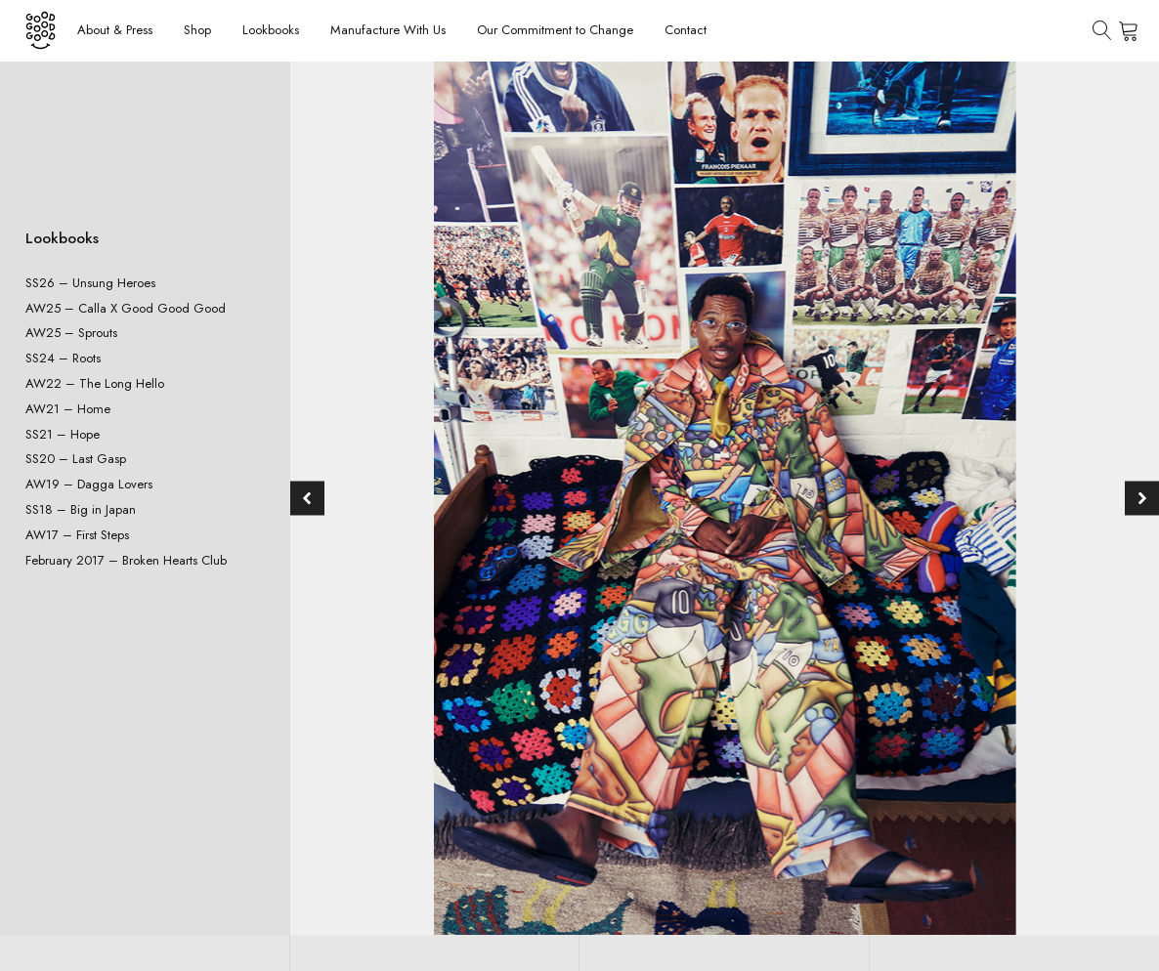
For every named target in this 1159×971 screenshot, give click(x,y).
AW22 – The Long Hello (94, 383)
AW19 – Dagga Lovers (88, 484)
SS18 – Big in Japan (80, 509)
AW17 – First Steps (77, 535)
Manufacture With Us (388, 30)
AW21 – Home (67, 409)
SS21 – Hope (62, 434)
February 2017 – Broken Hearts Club (126, 560)
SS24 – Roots (63, 358)
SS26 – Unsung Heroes (90, 283)
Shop (197, 30)
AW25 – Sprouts (71, 332)
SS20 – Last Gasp (75, 458)
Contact (686, 30)
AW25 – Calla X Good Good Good (125, 308)
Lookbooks (270, 30)
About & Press (114, 30)
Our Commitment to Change (555, 30)
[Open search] (1102, 30)
